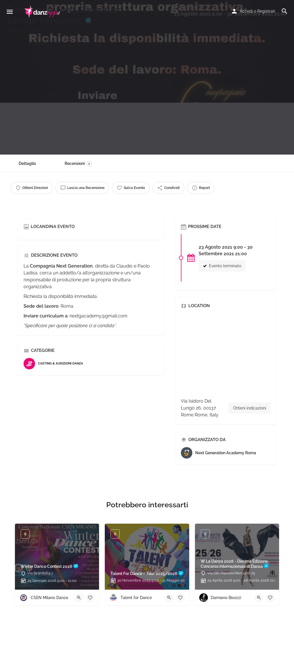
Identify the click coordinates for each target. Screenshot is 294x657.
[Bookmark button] (90, 597)
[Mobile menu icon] (10, 11)
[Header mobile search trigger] (284, 11)
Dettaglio (27, 163)
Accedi (246, 11)
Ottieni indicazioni (249, 408)
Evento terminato (222, 266)
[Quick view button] (79, 597)
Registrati (266, 11)
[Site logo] (43, 11)
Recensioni (78, 163)
